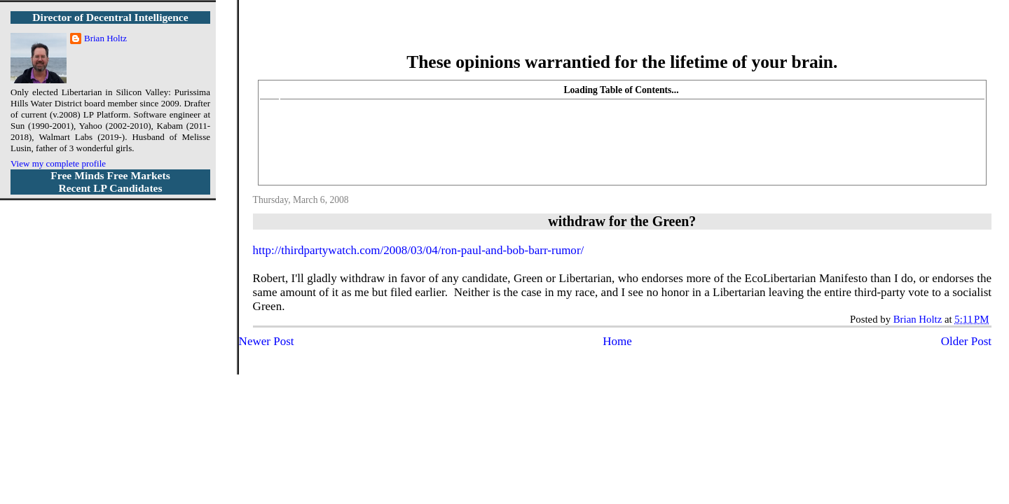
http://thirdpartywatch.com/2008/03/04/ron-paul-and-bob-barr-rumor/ (418, 250)
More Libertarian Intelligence (622, 34)
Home (617, 341)
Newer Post (266, 341)
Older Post (966, 341)
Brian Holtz (105, 38)
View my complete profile (58, 163)
